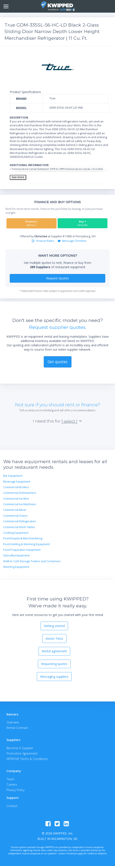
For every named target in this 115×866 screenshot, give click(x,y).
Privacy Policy (15, 790)
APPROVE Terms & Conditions (27, 759)
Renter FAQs (54, 638)
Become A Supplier (19, 748)
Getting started (54, 626)
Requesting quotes (54, 664)
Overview (12, 722)
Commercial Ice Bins (16, 498)
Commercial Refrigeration (19, 521)
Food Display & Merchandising (22, 538)
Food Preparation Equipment (21, 550)
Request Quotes (57, 278)
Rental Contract (17, 728)
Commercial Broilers (16, 487)
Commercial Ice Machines (19, 504)
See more (18, 177)
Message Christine (72, 241)
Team (10, 779)
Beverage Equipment (16, 481)
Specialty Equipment (16, 555)
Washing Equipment (16, 567)
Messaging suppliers (54, 676)
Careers (11, 784)
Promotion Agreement (21, 753)
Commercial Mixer (14, 510)
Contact (12, 806)
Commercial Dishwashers (19, 493)
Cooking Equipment (15, 533)
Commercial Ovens (15, 516)
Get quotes (57, 361)
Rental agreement (54, 651)
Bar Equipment (12, 476)
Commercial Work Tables (19, 527)
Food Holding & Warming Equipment (26, 544)
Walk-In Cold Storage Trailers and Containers (32, 561)
